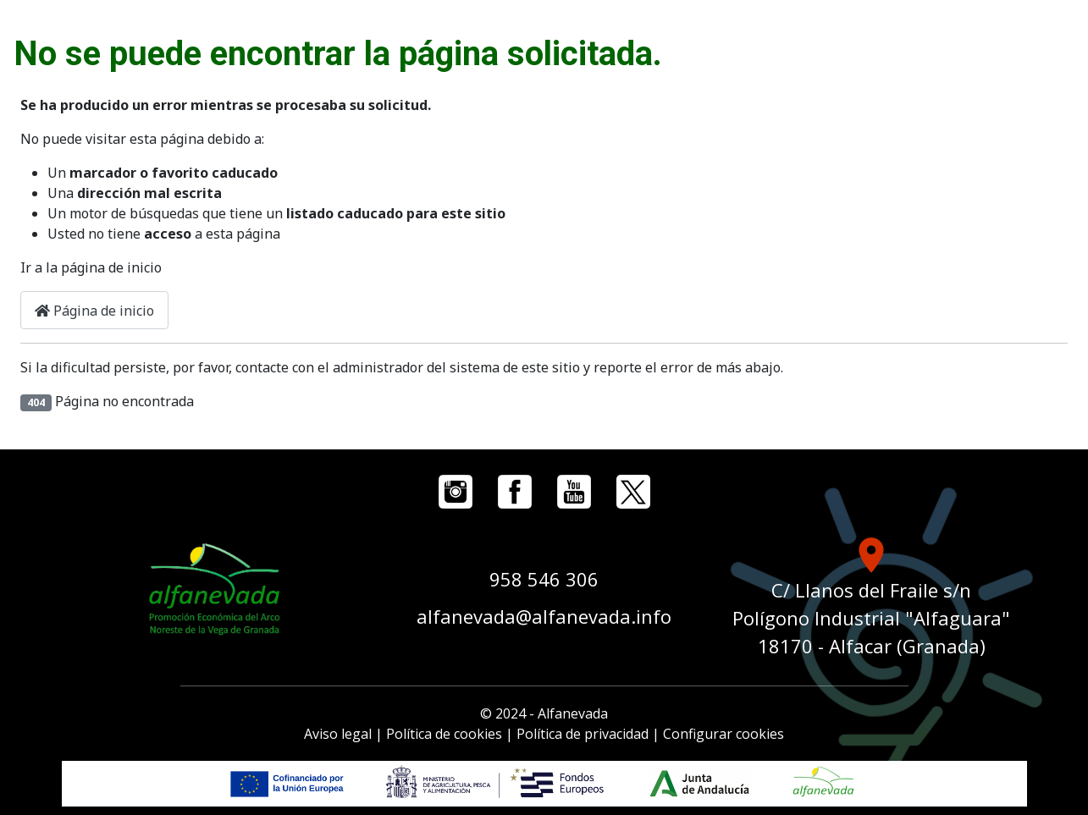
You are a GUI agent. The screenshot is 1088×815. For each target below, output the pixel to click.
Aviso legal (338, 733)
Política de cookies (444, 733)
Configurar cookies (723, 733)
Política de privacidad (582, 733)
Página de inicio (94, 310)
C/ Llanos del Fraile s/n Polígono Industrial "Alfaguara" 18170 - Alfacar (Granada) (871, 617)
